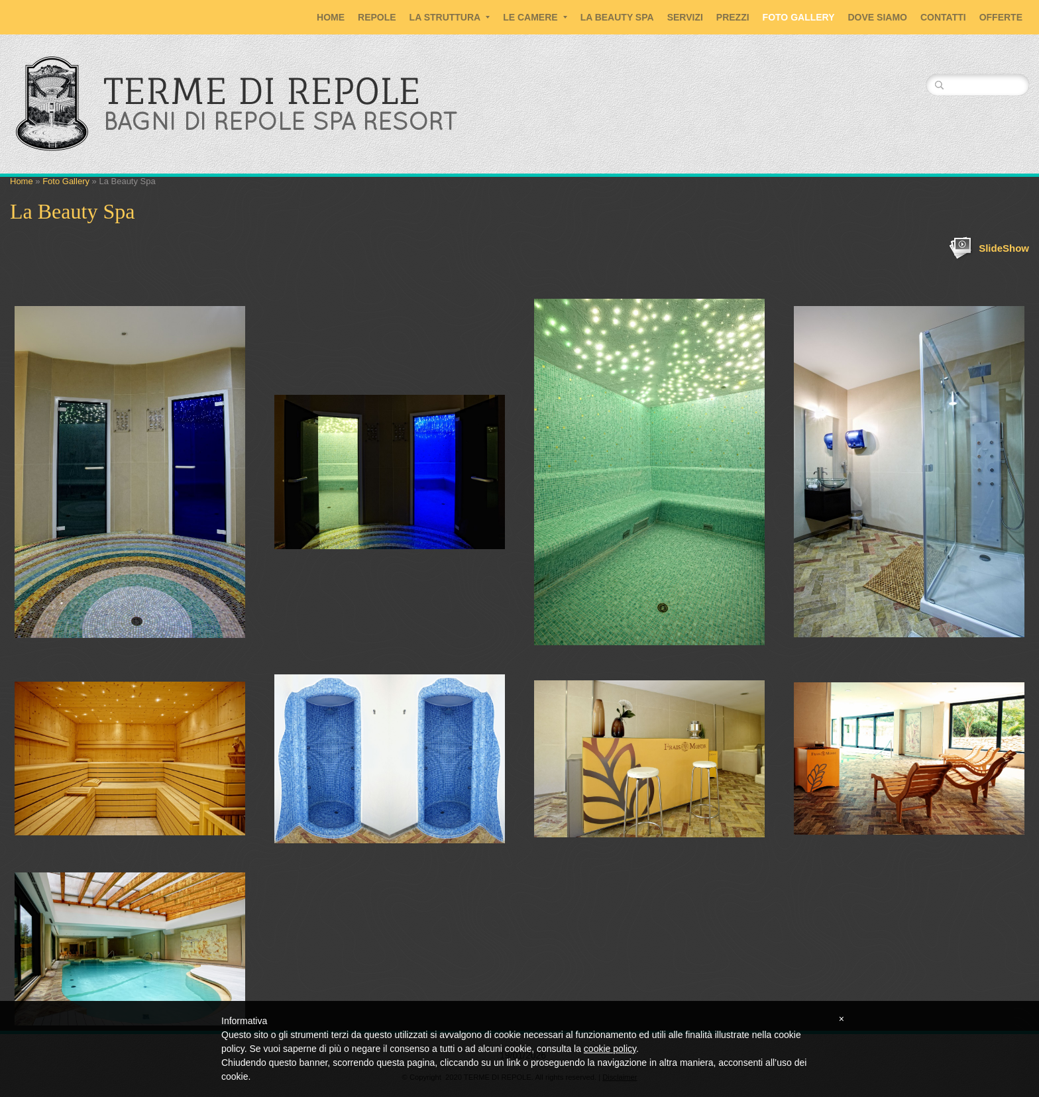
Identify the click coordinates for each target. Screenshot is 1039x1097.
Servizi (685, 17)
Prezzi (732, 17)
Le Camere (535, 17)
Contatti (943, 17)
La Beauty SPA (617, 17)
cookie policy (610, 1048)
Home (331, 17)
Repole (377, 17)
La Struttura (450, 17)
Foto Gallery (799, 17)
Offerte (1000, 17)
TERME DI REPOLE (262, 91)
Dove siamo (877, 17)
